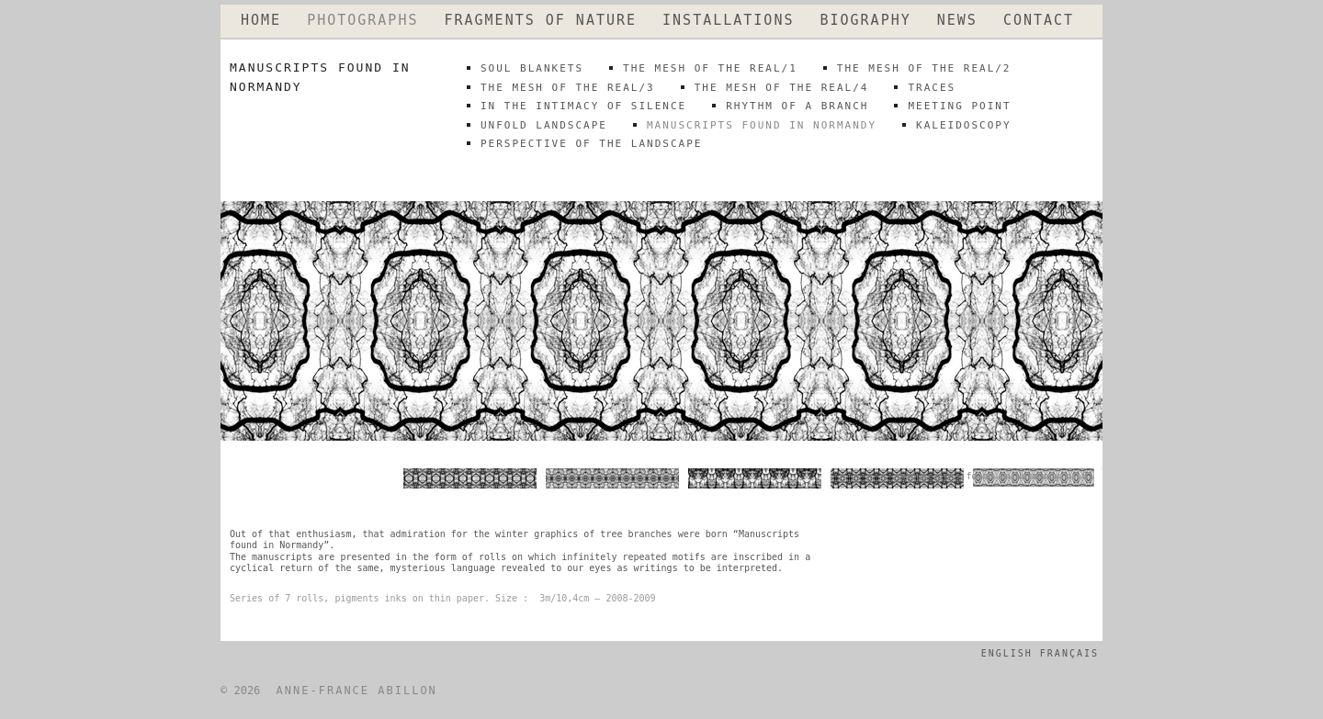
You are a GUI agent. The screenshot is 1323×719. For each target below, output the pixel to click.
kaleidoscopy (963, 125)
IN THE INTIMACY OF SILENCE (583, 106)
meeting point (959, 106)
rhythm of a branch (797, 106)
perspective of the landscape (591, 144)
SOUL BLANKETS (532, 68)
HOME (261, 21)
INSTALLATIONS (728, 21)
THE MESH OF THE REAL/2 (924, 68)
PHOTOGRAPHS (362, 21)
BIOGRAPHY (865, 21)
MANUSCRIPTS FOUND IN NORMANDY (761, 125)
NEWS (957, 21)
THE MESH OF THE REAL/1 (710, 68)
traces (932, 88)
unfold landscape (544, 125)
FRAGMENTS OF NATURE (540, 21)
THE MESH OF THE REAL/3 (568, 88)
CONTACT (1038, 21)
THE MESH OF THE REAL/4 (782, 88)
